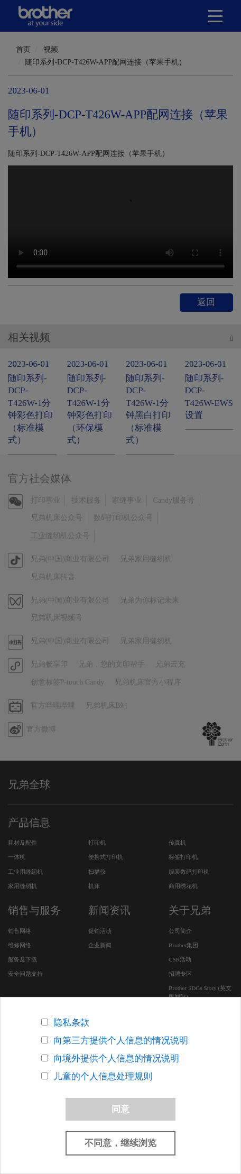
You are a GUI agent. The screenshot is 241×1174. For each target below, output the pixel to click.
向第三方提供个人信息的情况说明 (120, 1041)
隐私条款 (71, 1023)
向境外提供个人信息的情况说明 (116, 1058)
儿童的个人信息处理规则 (102, 1076)
